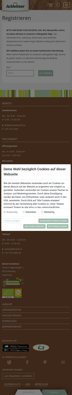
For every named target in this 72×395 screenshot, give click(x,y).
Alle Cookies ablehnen (34, 226)
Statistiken (30, 212)
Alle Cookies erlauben (57, 226)
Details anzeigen (12, 221)
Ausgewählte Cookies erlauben (53, 221)
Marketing (49, 212)
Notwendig (11, 212)
